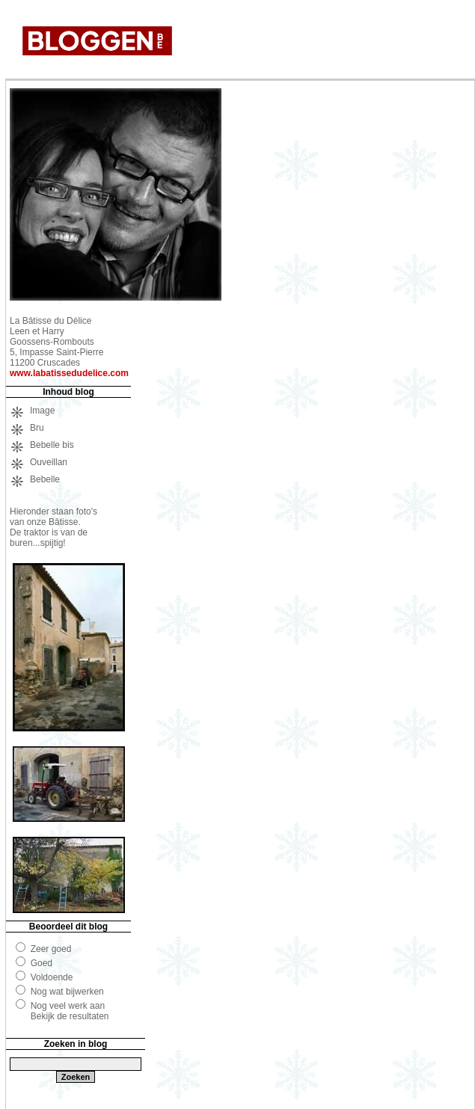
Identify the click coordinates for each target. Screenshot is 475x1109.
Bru (37, 428)
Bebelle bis (52, 445)
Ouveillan (48, 462)
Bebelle (45, 479)
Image (42, 410)
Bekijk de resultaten (70, 1016)
